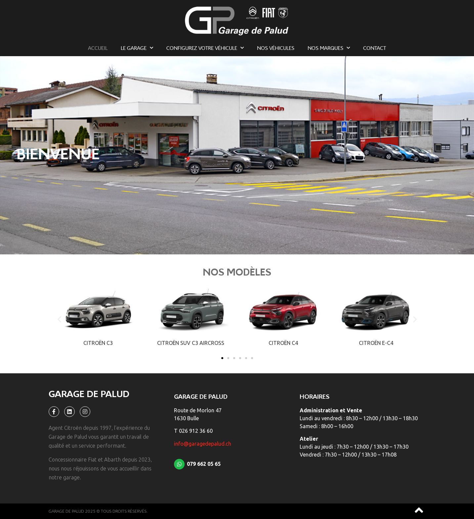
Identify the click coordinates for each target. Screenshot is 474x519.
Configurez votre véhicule (205, 48)
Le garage (137, 48)
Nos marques (329, 48)
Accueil (98, 48)
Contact (374, 48)
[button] (59, 319)
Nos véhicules (275, 48)
